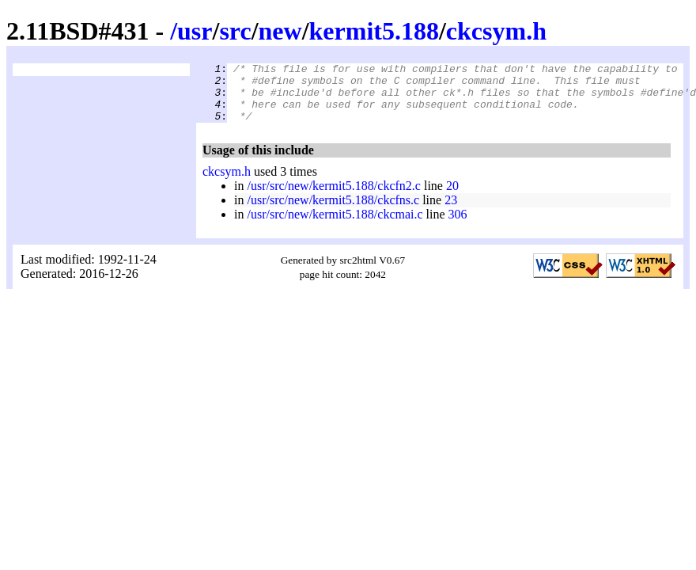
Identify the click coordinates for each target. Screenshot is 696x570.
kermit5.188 (374, 31)
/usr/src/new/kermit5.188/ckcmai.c (334, 226)
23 (450, 211)
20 (452, 197)
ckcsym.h (496, 31)
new (280, 31)
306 (457, 226)
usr (194, 31)
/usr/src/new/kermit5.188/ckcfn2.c (334, 197)
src (235, 31)
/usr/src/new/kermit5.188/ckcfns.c (333, 211)
